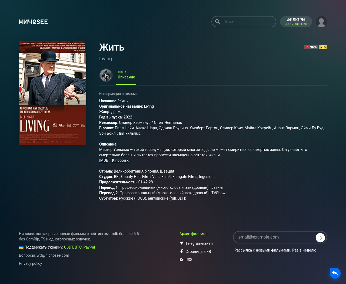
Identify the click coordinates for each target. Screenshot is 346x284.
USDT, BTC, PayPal (79, 247)
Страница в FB (195, 251)
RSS (185, 259)
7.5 (323, 47)
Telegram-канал (196, 243)
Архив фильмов (193, 234)
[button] (321, 21)
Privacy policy (30, 263)
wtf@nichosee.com (53, 255)
